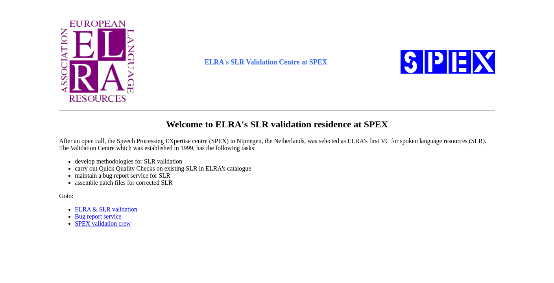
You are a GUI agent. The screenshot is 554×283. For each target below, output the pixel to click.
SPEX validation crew (103, 223)
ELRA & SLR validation (106, 209)
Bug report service (98, 216)
